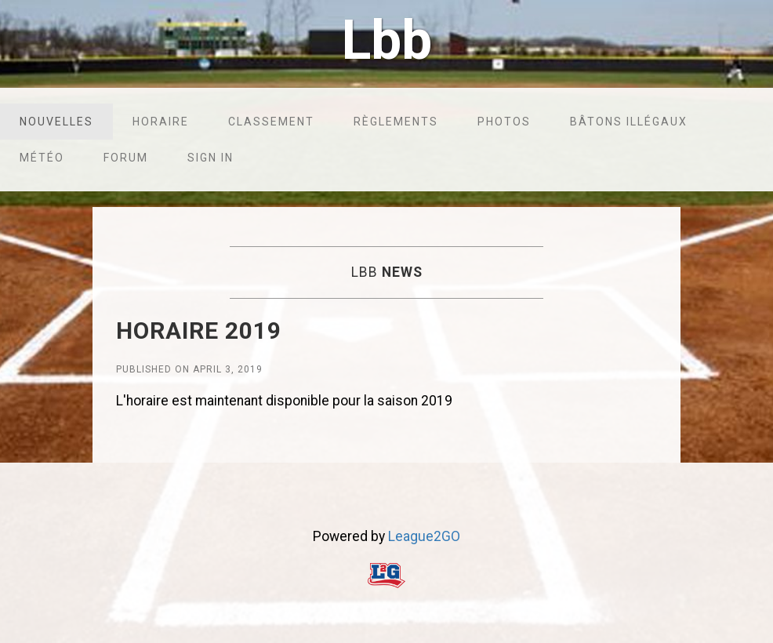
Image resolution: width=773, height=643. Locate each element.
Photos (504, 121)
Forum (125, 157)
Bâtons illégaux (629, 121)
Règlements (396, 121)
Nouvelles (56, 121)
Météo (42, 157)
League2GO (424, 536)
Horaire (160, 121)
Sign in (210, 157)
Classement (271, 121)
